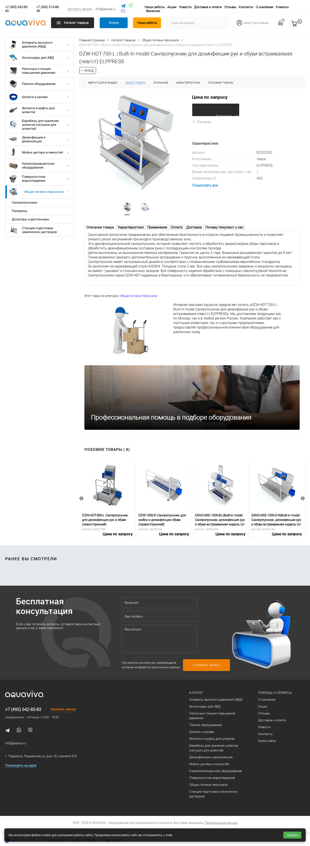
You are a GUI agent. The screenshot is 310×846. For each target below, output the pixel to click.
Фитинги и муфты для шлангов (40, 110)
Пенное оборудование (40, 84)
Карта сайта (267, 741)
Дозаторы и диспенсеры (30, 219)
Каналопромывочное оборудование (40, 165)
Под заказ (201, 122)
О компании (264, 7)
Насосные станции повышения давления (40, 70)
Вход (247, 23)
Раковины (19, 211)
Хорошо (292, 835)
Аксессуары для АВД (40, 57)
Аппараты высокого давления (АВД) (40, 44)
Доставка (194, 227)
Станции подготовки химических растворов (33, 230)
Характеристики (131, 227)
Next (303, 499)
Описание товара (100, 227)
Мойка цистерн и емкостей (40, 152)
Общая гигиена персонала (40, 191)
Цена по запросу (210, 97)
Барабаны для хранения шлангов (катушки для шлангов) (40, 125)
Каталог (196, 693)
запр (302, 25)
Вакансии (153, 11)
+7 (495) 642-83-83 (23, 709)
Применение (157, 227)
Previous (81, 499)
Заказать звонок (79, 9)
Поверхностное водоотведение (40, 178)
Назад (89, 70)
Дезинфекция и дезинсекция (40, 139)
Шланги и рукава (40, 97)
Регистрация (260, 23)
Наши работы (155, 7)
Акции (171, 7)
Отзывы (230, 7)
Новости (185, 7)
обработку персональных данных (159, 667)
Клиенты (282, 7)
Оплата (177, 227)
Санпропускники (24, 202)
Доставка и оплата (208, 7)
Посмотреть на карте (20, 766)
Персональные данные (221, 823)
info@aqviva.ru (105, 9)
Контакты (246, 7)
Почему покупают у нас (224, 227)
